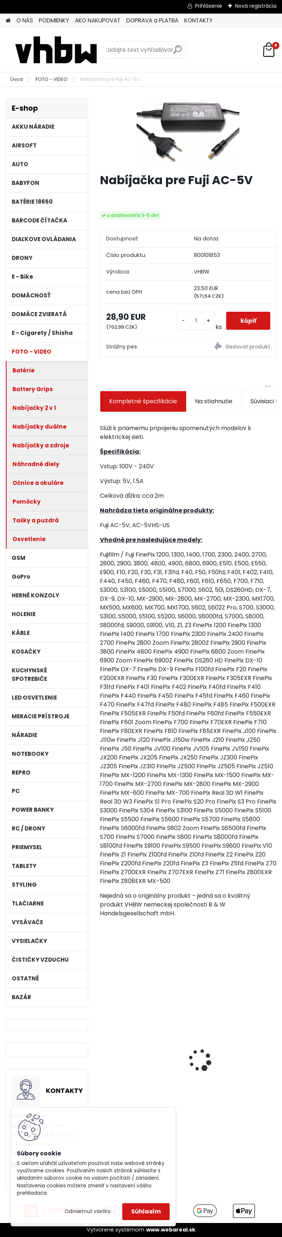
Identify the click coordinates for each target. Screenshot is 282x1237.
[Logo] (56, 50)
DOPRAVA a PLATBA (152, 20)
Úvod (16, 79)
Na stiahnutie (213, 401)
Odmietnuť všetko (88, 1211)
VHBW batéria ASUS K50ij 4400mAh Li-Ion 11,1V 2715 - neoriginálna (141, 1040)
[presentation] (104, 1047)
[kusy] (195, 320)
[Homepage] (8, 21)
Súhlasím (146, 1211)
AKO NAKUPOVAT (97, 20)
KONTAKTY (198, 20)
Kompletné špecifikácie (143, 401)
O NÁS (25, 20)
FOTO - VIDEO (52, 79)
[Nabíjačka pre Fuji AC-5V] (188, 133)
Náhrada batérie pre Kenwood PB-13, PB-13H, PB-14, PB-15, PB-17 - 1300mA (229, 1056)
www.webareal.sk (170, 1229)
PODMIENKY (54, 20)
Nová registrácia (255, 6)
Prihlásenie (208, 6)
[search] (177, 52)
